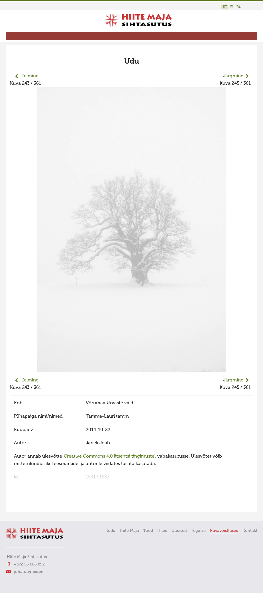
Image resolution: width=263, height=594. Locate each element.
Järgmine (233, 76)
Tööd (148, 531)
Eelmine (29, 76)
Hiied (162, 531)
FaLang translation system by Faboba (30, 504)
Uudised (179, 531)
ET (225, 7)
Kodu (110, 531)
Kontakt (249, 531)
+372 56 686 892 (29, 564)
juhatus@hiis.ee (28, 572)
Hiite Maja (129, 531)
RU (239, 7)
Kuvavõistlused (224, 531)
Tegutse (198, 531)
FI (231, 7)
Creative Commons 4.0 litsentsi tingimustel (110, 456)
